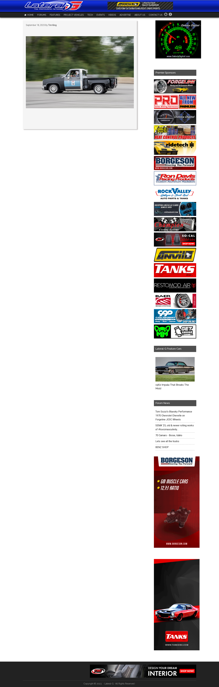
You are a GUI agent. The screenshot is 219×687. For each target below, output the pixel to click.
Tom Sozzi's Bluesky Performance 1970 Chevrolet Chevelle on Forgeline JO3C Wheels (173, 415)
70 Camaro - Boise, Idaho (168, 435)
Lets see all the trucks (167, 441)
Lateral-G (109, 683)
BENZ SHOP (162, 447)
